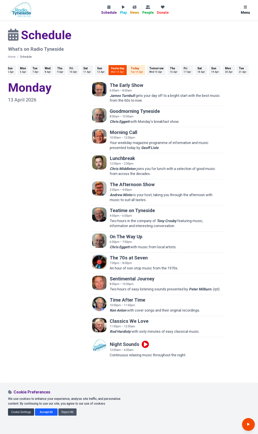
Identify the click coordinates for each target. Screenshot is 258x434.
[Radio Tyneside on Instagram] (29, 400)
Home (12, 56)
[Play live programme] (145, 344)
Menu (245, 10)
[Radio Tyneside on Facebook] (11, 400)
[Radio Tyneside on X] (20, 400)
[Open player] (248, 424)
